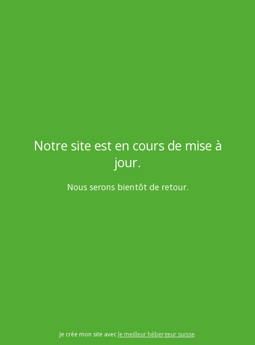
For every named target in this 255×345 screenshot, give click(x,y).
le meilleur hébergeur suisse (156, 334)
